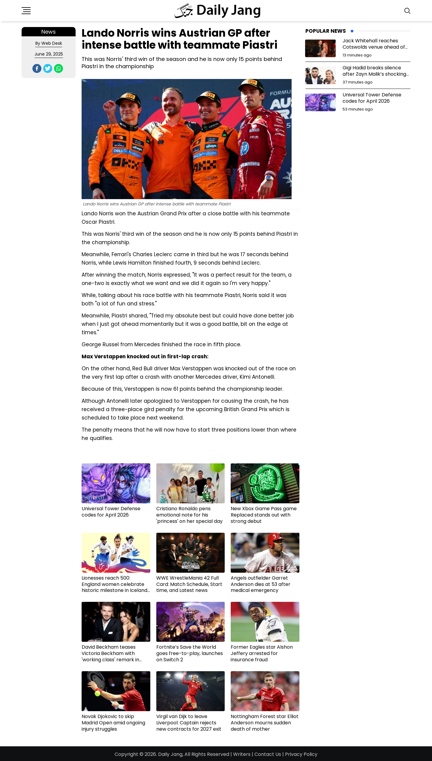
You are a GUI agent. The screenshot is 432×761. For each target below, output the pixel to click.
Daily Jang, (170, 754)
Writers (241, 754)
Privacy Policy (301, 754)
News (48, 31)
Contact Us (267, 754)
